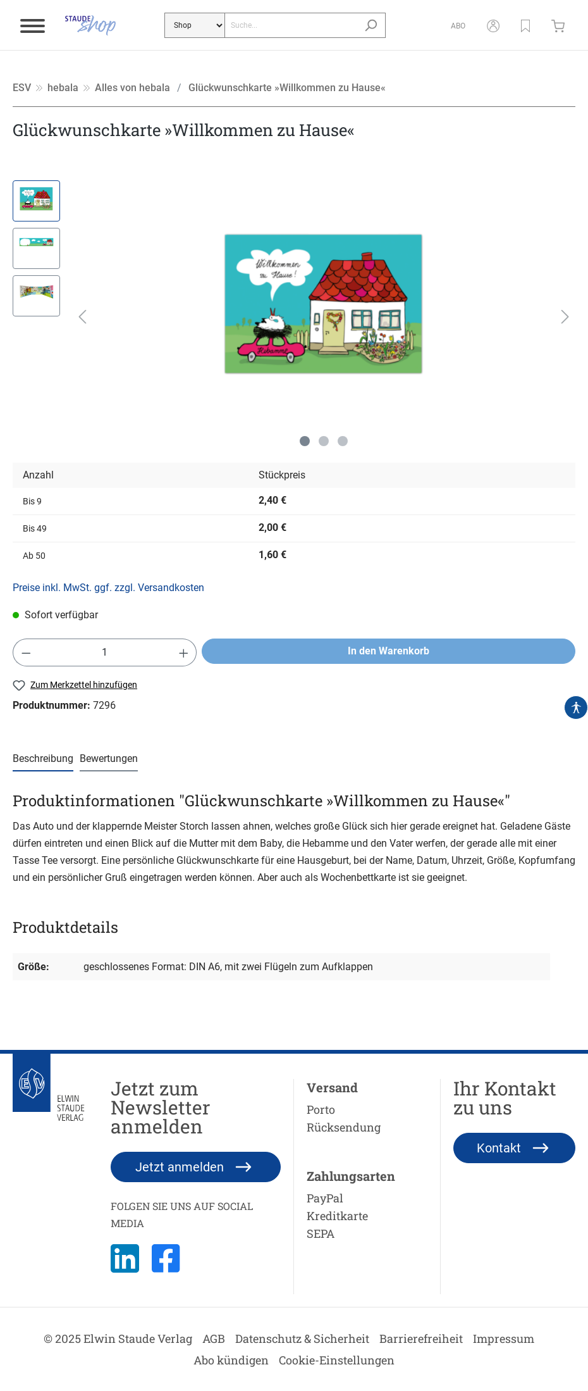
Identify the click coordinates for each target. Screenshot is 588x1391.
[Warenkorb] (561, 25)
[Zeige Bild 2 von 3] (324, 441)
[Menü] (32, 25)
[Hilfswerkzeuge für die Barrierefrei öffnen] (576, 708)
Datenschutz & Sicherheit (302, 1338)
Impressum (503, 1338)
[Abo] (458, 25)
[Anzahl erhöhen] (184, 652)
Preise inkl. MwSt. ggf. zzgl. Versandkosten (108, 588)
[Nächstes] (565, 316)
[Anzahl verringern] (26, 652)
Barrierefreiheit (421, 1338)
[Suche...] (290, 25)
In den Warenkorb (388, 651)
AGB (213, 1338)
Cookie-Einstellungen (337, 1360)
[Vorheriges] (82, 316)
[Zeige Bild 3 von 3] (343, 441)
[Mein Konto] (493, 25)
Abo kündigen (231, 1360)
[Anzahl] (105, 652)
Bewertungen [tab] (109, 758)
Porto (321, 1109)
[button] (525, 25)
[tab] (43, 759)
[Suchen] (371, 25)
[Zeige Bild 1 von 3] (305, 441)
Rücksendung (344, 1127)
